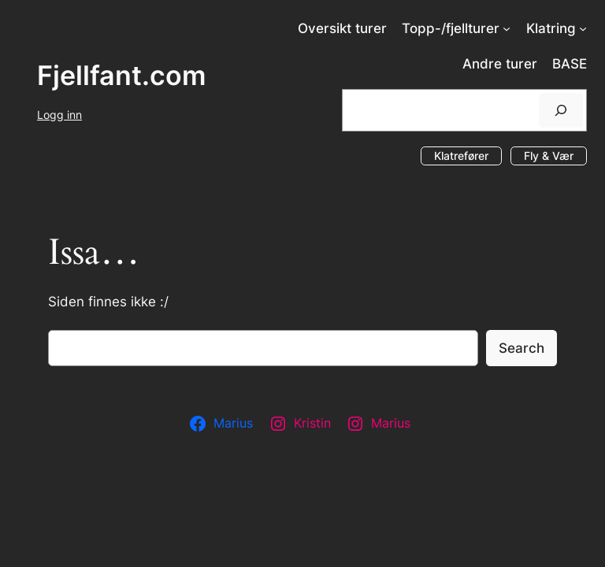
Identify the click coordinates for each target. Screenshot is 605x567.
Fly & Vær (548, 155)
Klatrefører (461, 155)
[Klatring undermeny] (583, 28)
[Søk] (561, 110)
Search (521, 348)
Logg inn (59, 114)
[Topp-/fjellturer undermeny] (506, 28)
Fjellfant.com (121, 75)
